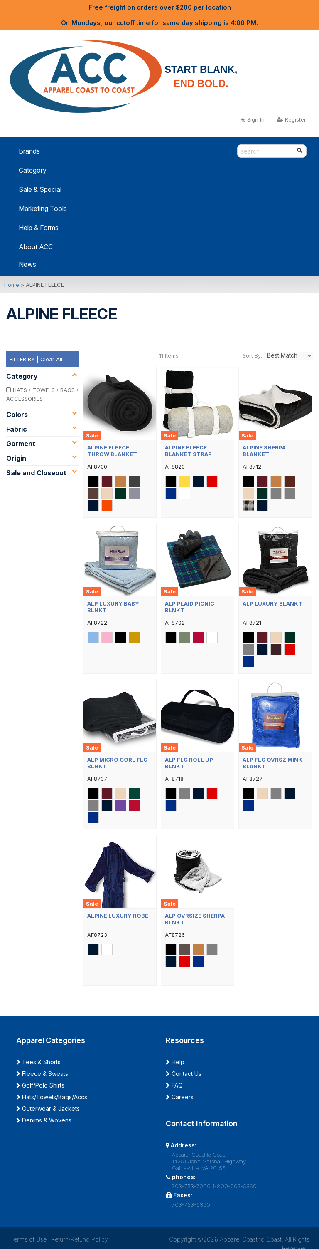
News (27, 264)
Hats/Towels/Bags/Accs (51, 1096)
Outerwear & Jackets (48, 1108)
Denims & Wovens (43, 1120)
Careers (180, 1096)
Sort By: (252, 355)
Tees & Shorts (38, 1061)
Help (175, 1061)
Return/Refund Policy (79, 1239)
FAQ (174, 1085)
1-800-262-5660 (234, 1186)
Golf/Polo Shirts (40, 1085)
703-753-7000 (191, 1186)
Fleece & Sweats (42, 1073)
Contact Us (183, 1073)
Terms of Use (28, 1239)
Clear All (51, 359)
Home (11, 284)
